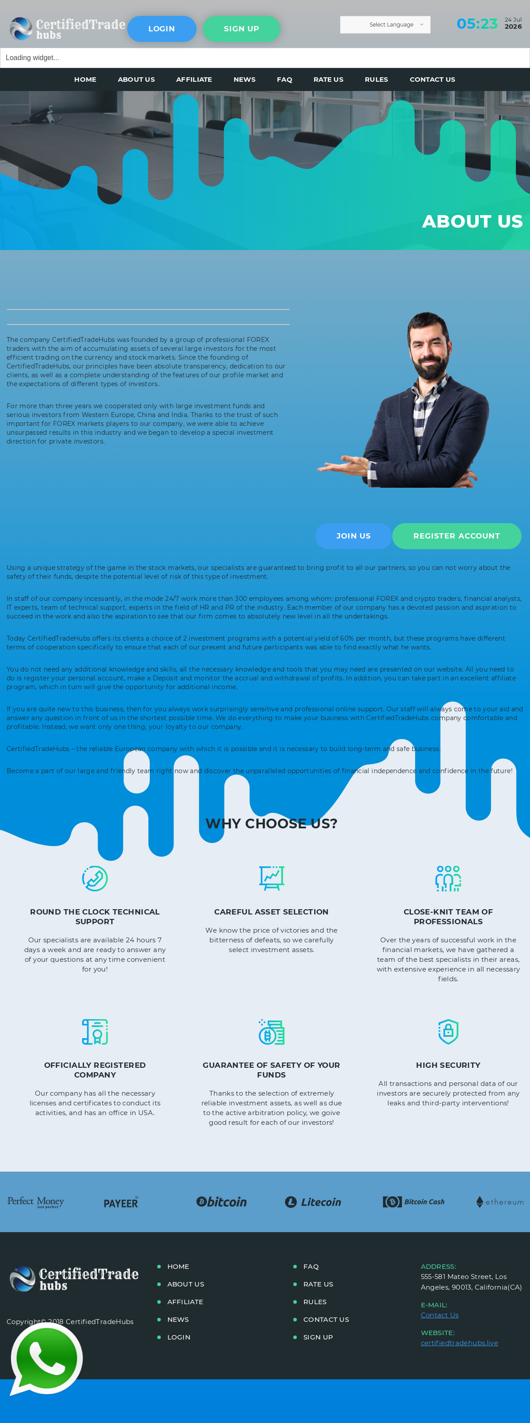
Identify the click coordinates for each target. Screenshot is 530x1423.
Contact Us (440, 1315)
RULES (377, 79)
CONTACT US (433, 79)
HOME (85, 79)
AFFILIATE (194, 79)
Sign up (318, 1337)
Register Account (456, 535)
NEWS (245, 79)
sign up (241, 28)
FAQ (284, 79)
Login (161, 28)
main (46, 26)
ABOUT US (136, 79)
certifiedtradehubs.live (460, 1343)
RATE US (329, 79)
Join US (354, 535)
